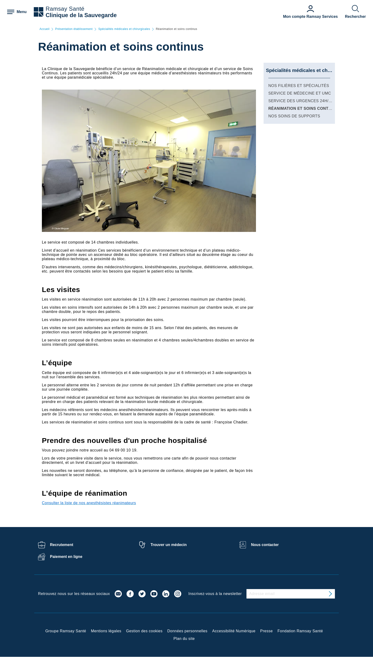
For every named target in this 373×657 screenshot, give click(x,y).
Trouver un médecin (169, 545)
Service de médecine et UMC (299, 93)
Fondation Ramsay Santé (300, 631)
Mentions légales (106, 631)
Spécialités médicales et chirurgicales (124, 29)
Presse (266, 631)
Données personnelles (187, 631)
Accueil (44, 29)
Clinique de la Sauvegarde (81, 15)
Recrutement (61, 545)
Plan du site (184, 639)
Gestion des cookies (144, 631)
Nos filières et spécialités (298, 86)
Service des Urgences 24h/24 (300, 101)
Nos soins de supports (294, 116)
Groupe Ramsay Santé (65, 631)
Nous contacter (265, 545)
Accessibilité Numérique (233, 631)
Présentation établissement (74, 29)
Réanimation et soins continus (303, 108)
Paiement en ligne (66, 557)
